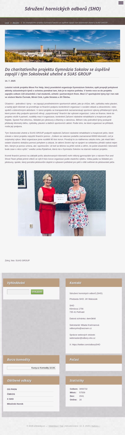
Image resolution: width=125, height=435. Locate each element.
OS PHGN (12, 389)
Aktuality (16, 23)
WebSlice (53, 426)
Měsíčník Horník (15, 404)
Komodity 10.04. (48, 368)
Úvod (7, 23)
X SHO (10, 399)
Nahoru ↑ (96, 426)
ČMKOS (11, 394)
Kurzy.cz (36, 368)
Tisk (61, 426)
